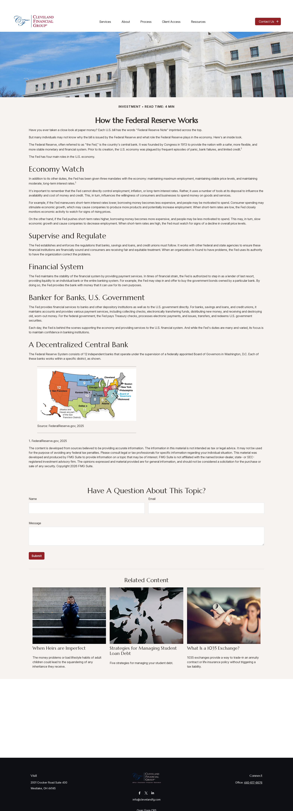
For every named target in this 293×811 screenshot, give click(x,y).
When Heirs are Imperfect (59, 637)
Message (35, 512)
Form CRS (150, 799)
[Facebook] (139, 781)
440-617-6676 (253, 771)
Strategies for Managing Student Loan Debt (143, 639)
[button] (105, 10)
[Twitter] (146, 781)
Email (151, 487)
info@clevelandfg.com (147, 788)
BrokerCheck (186, 805)
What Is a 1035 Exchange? (213, 637)
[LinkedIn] (152, 781)
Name (33, 487)
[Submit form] (36, 544)
